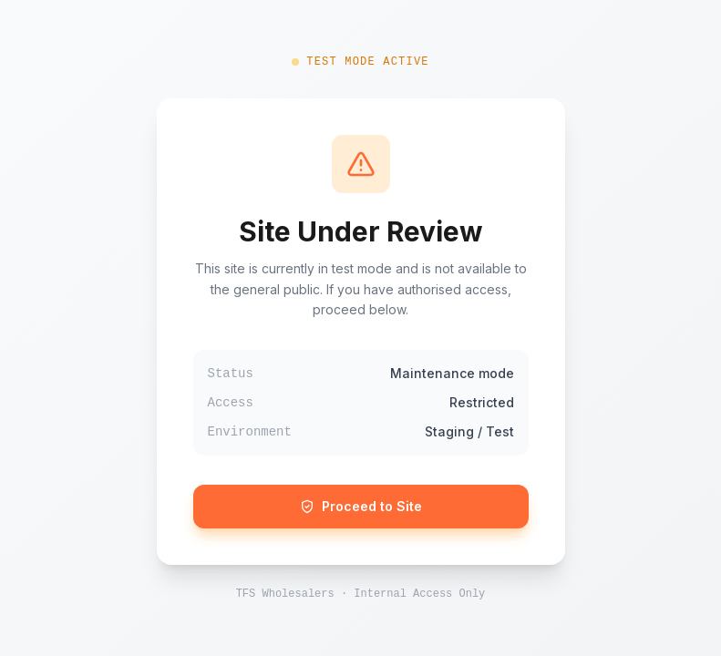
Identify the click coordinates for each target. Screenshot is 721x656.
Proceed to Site (361, 506)
